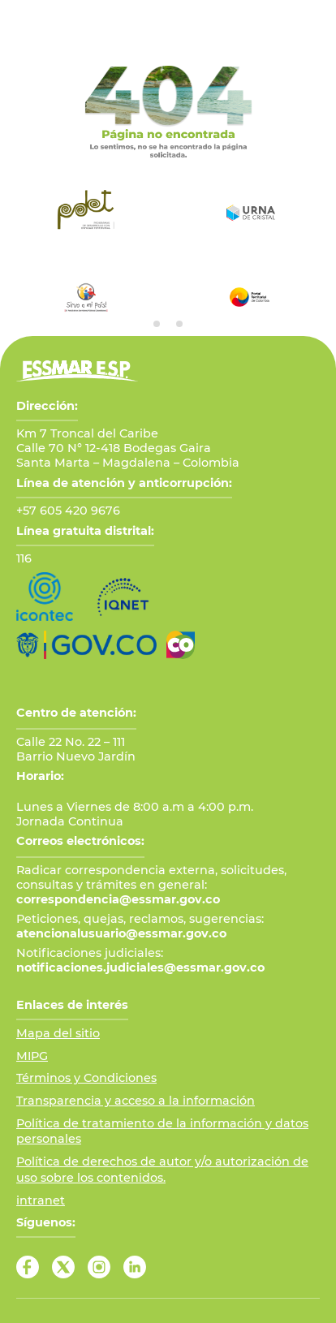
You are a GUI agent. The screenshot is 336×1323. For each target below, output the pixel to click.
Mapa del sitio (58, 1033)
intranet (40, 1200)
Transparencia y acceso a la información (135, 1100)
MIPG (32, 1056)
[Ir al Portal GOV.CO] (86, 645)
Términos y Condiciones (86, 1078)
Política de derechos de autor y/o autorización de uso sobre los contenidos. (162, 1169)
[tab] (156, 324)
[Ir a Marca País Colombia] (180, 645)
